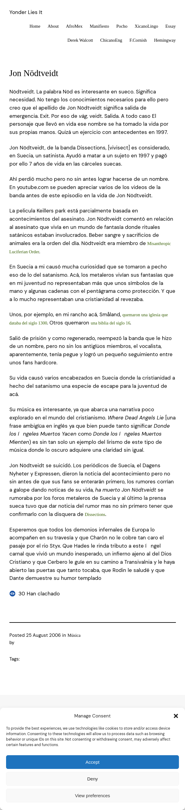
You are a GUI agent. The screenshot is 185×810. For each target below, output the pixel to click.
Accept (92, 762)
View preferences (92, 795)
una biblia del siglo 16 (110, 323)
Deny (92, 778)
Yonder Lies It (25, 12)
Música (74, 635)
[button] (176, 716)
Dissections (95, 514)
